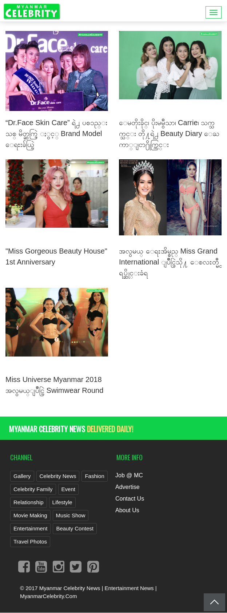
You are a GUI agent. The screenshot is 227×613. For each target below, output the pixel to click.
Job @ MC (129, 475)
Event (68, 489)
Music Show (70, 515)
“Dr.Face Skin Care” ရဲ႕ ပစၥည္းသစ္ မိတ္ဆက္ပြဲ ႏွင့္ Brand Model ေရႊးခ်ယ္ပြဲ (56, 133)
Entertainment (30, 528)
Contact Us (129, 498)
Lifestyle (62, 502)
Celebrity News (58, 476)
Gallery (22, 476)
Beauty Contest (74, 528)
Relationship (28, 502)
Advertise (127, 487)
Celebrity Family (33, 489)
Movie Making (30, 515)
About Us (127, 510)
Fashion (94, 476)
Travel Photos (30, 541)
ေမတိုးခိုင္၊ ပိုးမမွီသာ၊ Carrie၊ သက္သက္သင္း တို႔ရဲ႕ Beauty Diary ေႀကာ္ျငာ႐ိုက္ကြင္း (169, 133)
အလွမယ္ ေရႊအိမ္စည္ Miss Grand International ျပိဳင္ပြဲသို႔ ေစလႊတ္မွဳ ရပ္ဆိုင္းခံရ (169, 262)
